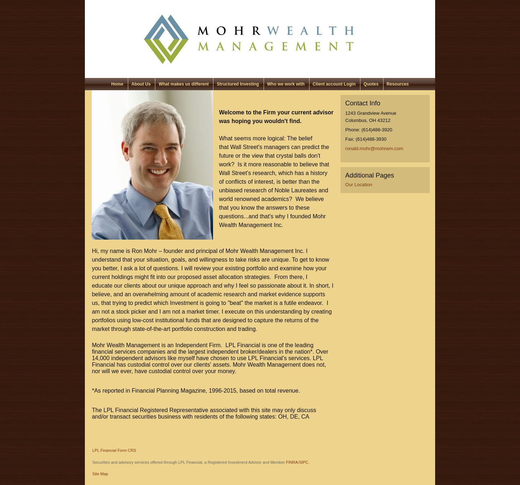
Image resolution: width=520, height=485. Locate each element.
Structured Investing (238, 84)
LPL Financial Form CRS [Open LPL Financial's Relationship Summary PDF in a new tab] (114, 450)
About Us (141, 84)
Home (117, 84)
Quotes (371, 84)
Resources (398, 84)
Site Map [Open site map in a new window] (100, 474)
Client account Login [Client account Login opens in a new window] (334, 84)
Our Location (358, 184)
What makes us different (184, 84)
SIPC (303, 462)
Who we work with (286, 84)
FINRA (292, 462)
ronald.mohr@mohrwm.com (374, 148)
